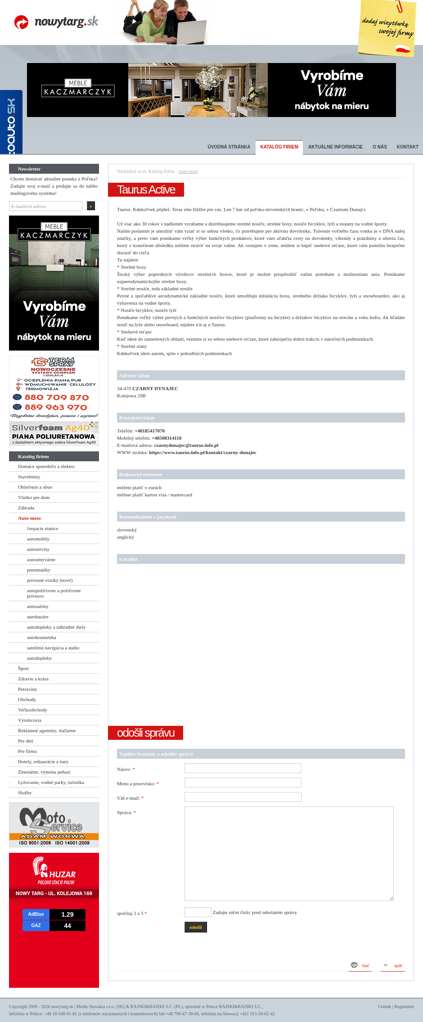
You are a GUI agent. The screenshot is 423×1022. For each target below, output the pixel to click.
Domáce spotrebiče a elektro (46, 466)
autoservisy (38, 549)
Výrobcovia (29, 720)
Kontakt (407, 146)
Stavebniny (29, 476)
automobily (38, 538)
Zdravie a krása (33, 678)
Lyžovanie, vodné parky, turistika (51, 782)
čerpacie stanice (42, 528)
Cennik (384, 1006)
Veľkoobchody (32, 709)
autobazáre (38, 616)
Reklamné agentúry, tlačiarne (47, 730)
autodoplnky (39, 658)
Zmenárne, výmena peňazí (44, 771)
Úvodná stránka (228, 146)
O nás (380, 146)
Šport (23, 668)
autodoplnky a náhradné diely (56, 627)
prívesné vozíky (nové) (49, 580)
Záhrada (26, 507)
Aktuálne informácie (335, 146)
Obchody (27, 699)
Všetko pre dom (34, 497)
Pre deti (25, 740)
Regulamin (404, 1006)
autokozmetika (41, 637)
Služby (25, 792)
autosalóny (38, 606)
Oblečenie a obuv (35, 487)
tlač (365, 965)
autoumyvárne (41, 559)
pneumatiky (38, 569)
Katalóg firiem (279, 146)
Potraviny (27, 689)
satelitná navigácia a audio (53, 647)
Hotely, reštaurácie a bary (43, 761)
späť (398, 965)
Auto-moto (29, 518)
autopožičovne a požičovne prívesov (54, 593)
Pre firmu (27, 751)
